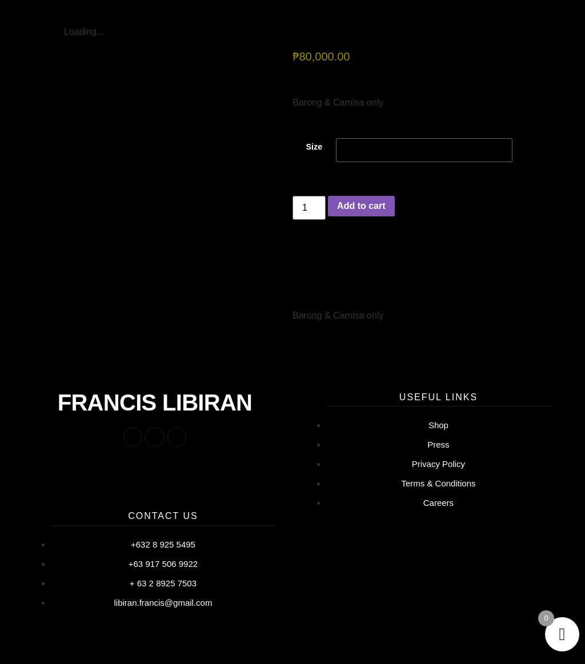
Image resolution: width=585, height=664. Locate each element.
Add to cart (361, 209)
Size (314, 150)
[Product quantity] (309, 211)
